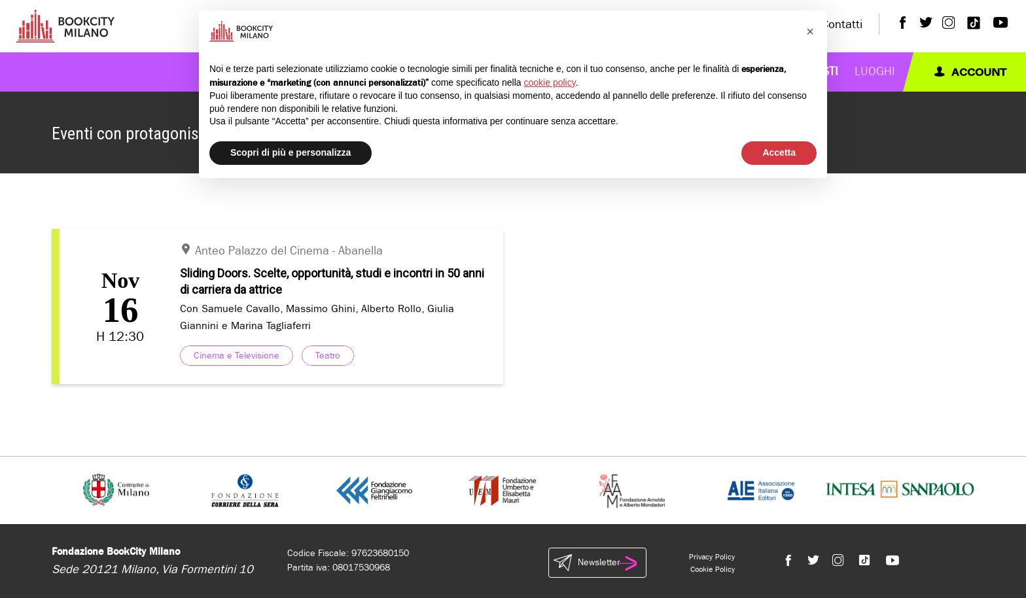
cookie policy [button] (550, 82)
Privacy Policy (712, 556)
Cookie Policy (712, 569)
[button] (810, 31)
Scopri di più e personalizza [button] (290, 152)
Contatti (841, 24)
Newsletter (597, 562)
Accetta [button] (779, 152)
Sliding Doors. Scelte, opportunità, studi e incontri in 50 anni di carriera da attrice (332, 281)
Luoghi (875, 72)
